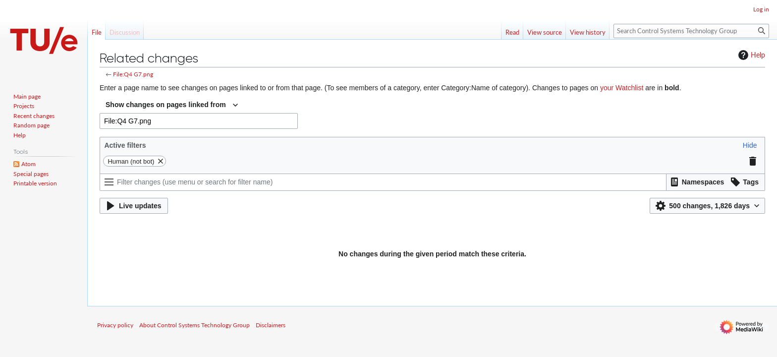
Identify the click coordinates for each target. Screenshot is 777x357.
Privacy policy (115, 325)
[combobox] (172, 105)
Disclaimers (270, 325)
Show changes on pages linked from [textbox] (166, 105)
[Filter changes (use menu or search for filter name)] (383, 182)
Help (750, 55)
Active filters (125, 145)
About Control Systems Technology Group (194, 325)
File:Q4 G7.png (133, 74)
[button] (750, 145)
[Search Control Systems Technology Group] (691, 31)
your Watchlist (621, 88)
